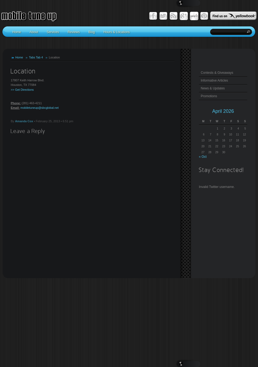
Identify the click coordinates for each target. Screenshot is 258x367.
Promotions (209, 96)
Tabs (32, 57)
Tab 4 (39, 57)
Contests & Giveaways (217, 73)
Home (19, 57)
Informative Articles (214, 80)
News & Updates (213, 88)
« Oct (203, 157)
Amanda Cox (24, 121)
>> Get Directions (22, 89)
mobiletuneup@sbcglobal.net (39, 107)
